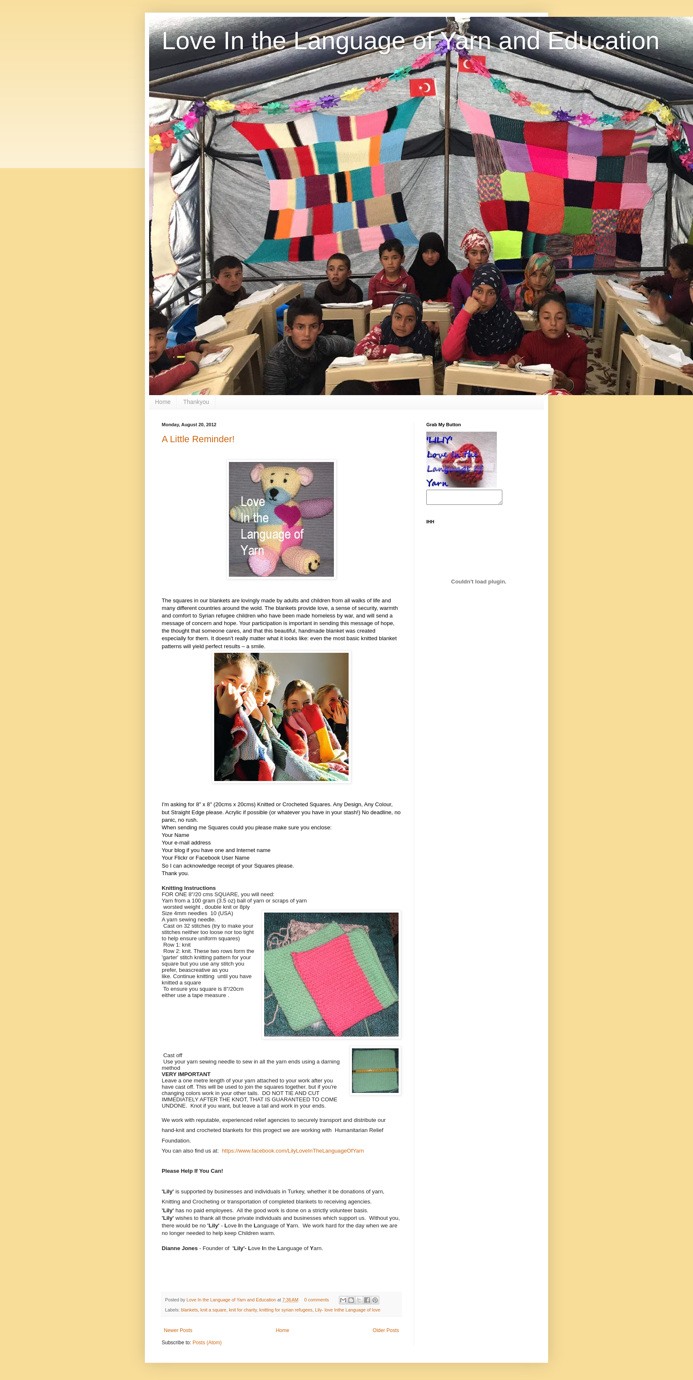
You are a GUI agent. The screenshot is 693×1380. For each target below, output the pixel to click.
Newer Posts (178, 1330)
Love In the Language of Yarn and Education (410, 40)
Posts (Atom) (206, 1343)
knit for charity (243, 1309)
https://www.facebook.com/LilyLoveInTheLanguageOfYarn (293, 1151)
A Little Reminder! (198, 439)
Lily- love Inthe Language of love (347, 1309)
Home (163, 401)
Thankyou (196, 401)
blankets (189, 1309)
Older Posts (386, 1330)
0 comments (316, 1299)
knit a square (213, 1309)
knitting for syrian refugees (285, 1309)
